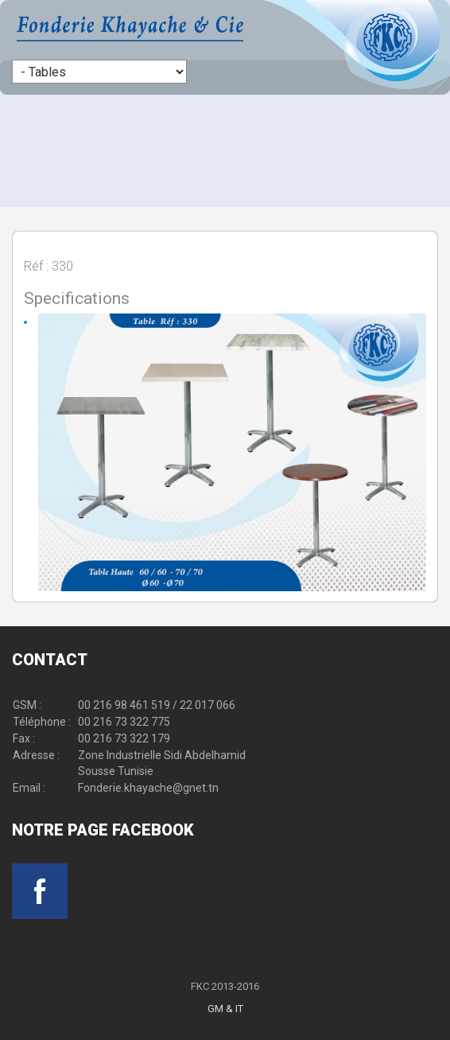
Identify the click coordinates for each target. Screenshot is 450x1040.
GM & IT (225, 1009)
